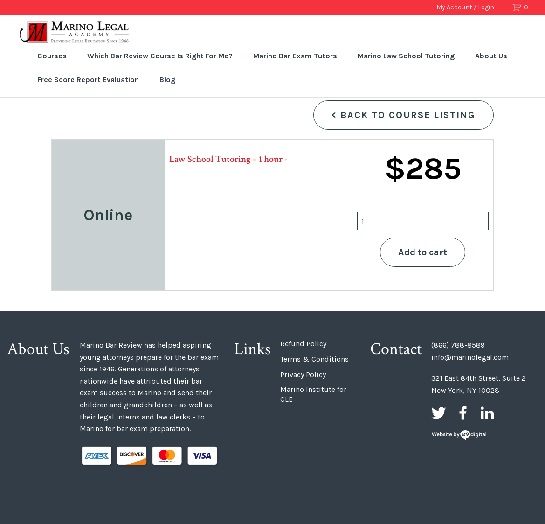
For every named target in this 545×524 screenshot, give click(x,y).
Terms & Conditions (314, 359)
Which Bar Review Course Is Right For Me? (160, 55)
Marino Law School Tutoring (406, 55)
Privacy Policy (303, 374)
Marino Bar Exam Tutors (295, 55)
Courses (52, 55)
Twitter (438, 412)
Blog (167, 79)
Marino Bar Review (75, 32)
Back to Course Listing (403, 115)
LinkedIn (487, 412)
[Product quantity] (423, 221)
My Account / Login (465, 7)
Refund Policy (303, 343)
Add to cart (422, 252)
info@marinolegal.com (470, 357)
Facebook (462, 412)
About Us (491, 55)
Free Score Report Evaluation (88, 79)
